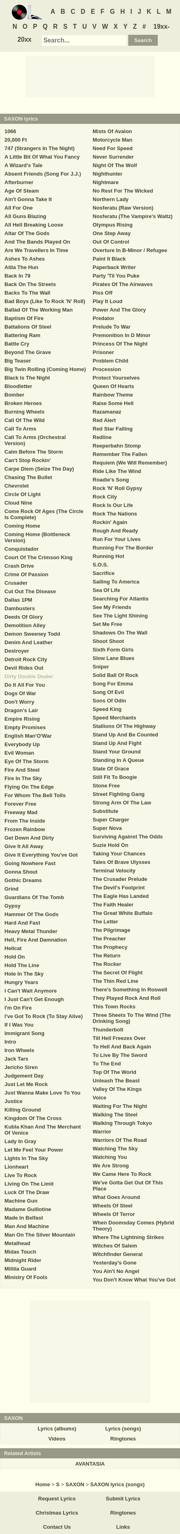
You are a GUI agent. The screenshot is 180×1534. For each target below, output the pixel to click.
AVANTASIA (90, 1464)
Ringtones (123, 1439)
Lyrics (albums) (57, 1429)
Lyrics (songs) (123, 1429)
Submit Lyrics (123, 1499)
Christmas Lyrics (57, 1513)
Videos (56, 1439)
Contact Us (57, 1527)
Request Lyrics (57, 1499)
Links (123, 1527)
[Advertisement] (90, 76)
